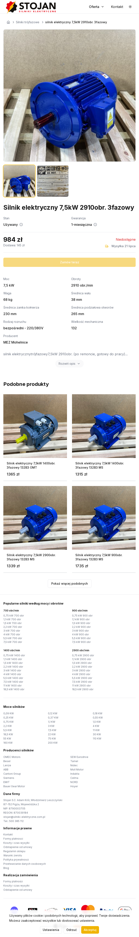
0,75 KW (8, 721)
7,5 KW (52, 730)
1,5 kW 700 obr (12, 623)
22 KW (52, 734)
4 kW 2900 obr (81, 674)
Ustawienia (51, 930)
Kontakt (8, 834)
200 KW (53, 742)
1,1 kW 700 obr (12, 619)
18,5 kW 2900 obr (82, 689)
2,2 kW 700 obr (12, 626)
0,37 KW (53, 717)
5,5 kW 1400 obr (13, 678)
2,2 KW (7, 726)
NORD (74, 782)
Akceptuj (90, 930)
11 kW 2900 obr (81, 685)
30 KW (97, 734)
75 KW (52, 738)
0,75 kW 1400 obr (14, 655)
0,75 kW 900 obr (82, 615)
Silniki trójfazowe (27, 22)
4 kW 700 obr (11, 634)
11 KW (96, 730)
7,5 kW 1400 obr (13, 681)
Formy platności (13, 881)
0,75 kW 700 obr (13, 615)
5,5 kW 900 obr (81, 638)
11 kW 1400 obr (12, 685)
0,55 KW (98, 717)
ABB (5, 769)
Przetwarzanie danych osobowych (24, 863)
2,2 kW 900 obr (81, 626)
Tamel (74, 761)
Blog (6, 868)
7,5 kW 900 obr (81, 642)
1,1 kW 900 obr (81, 619)
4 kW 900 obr (80, 634)
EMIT (6, 782)
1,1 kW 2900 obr (81, 659)
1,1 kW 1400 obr (12, 659)
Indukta (74, 773)
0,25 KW (8, 717)
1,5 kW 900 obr (81, 623)
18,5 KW (8, 734)
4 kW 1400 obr (12, 674)
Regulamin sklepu (14, 851)
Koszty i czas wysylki (16, 842)
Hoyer (74, 786)
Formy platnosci (13, 838)
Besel (6, 761)
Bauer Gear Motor (14, 786)
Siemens (8, 777)
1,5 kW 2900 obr (82, 662)
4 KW (96, 726)
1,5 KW (97, 721)
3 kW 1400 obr (12, 670)
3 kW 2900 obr (81, 670)
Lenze (7, 765)
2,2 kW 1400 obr (13, 666)
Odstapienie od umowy (17, 847)
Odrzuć (71, 930)
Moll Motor (77, 769)
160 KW (8, 742)
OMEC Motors (12, 757)
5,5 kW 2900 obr (82, 678)
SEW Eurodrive (79, 757)
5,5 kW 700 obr (12, 638)
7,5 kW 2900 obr (82, 681)
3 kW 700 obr (11, 630)
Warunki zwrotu (12, 855)
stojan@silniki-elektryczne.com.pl (24, 816)
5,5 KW (7, 730)
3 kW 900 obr (80, 630)
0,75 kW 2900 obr (83, 655)
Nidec (74, 765)
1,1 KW (51, 721)
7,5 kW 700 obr (12, 642)
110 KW (97, 738)
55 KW (7, 738)
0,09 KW (8, 713)
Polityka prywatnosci (16, 859)
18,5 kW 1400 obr (13, 689)
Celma (74, 777)
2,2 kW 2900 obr (82, 666)
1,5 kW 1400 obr (13, 662)
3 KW (51, 726)
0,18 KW (97, 713)
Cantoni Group (12, 773)
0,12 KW (52, 713)
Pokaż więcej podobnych (69, 583)
